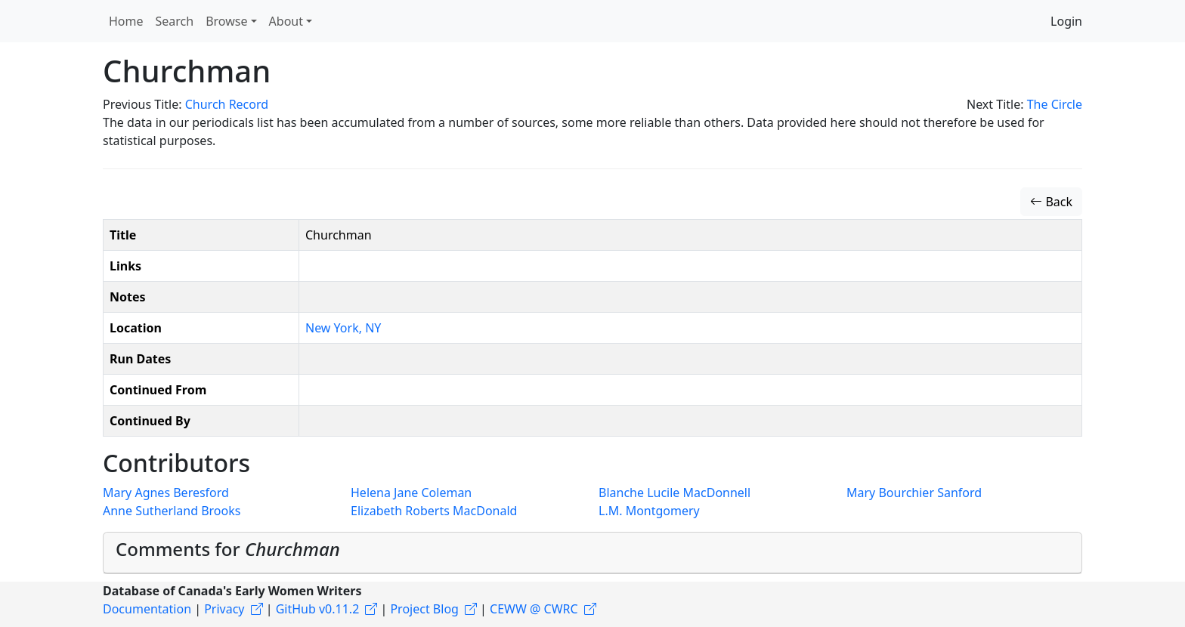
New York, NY (343, 328)
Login (1066, 21)
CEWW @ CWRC (534, 609)
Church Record (226, 104)
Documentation (147, 609)
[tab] (592, 553)
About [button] (286, 21)
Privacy (224, 609)
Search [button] (175, 21)
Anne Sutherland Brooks (171, 510)
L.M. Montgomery (649, 510)
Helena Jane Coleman (411, 492)
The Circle (1054, 104)
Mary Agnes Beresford (166, 492)
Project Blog (424, 609)
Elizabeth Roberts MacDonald (434, 510)
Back (1051, 201)
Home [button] (126, 21)
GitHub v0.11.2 (318, 609)
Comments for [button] (228, 548)
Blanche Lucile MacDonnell (674, 492)
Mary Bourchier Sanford (914, 492)
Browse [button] (226, 21)
